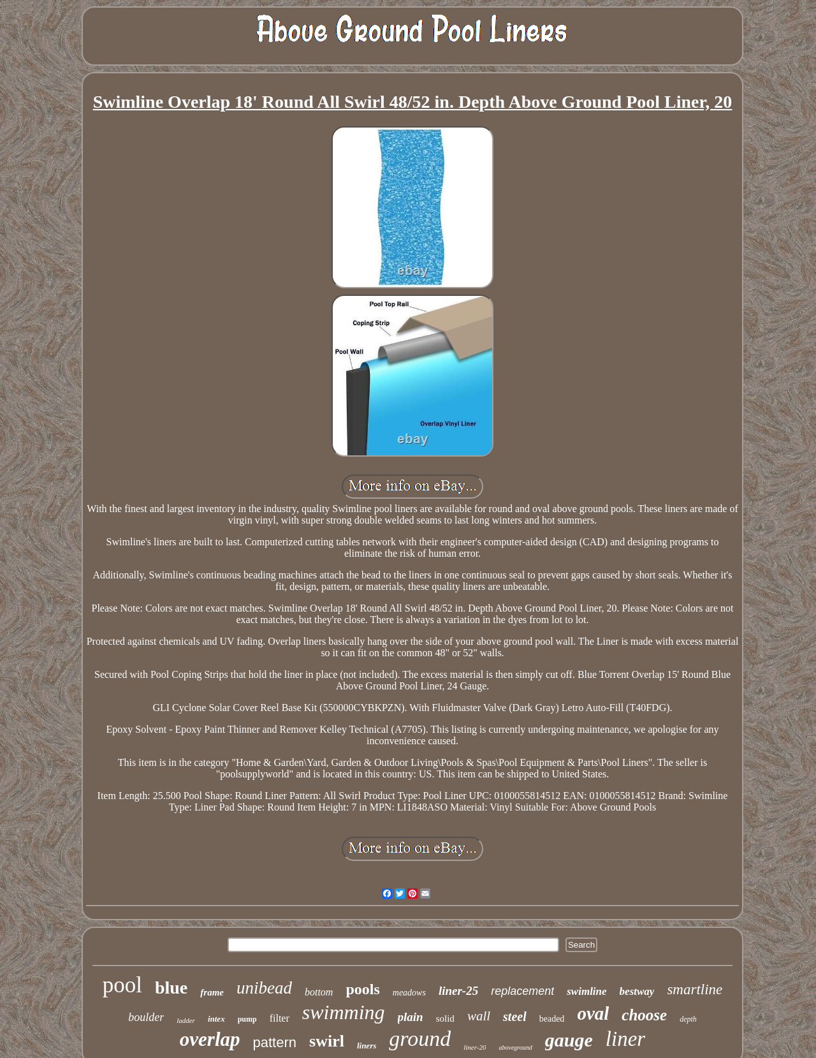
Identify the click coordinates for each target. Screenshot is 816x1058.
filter (279, 1018)
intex (216, 1019)
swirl (326, 1041)
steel (515, 1017)
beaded (552, 1019)
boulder (146, 1017)
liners (366, 1045)
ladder (186, 1020)
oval (593, 1013)
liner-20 (474, 1047)
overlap (210, 1039)
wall (478, 1016)
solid (445, 1018)
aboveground (515, 1047)
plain (410, 1017)
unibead (264, 987)
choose (644, 1015)
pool (122, 985)
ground (420, 1038)
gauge (569, 1039)
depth (688, 1019)
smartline (694, 989)
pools (362, 989)
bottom (319, 992)
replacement (522, 991)
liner (625, 1038)
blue (171, 987)
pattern (275, 1042)
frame (212, 992)
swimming (343, 1012)
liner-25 (458, 990)
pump (247, 1019)
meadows (409, 992)
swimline (586, 991)
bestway (637, 991)
